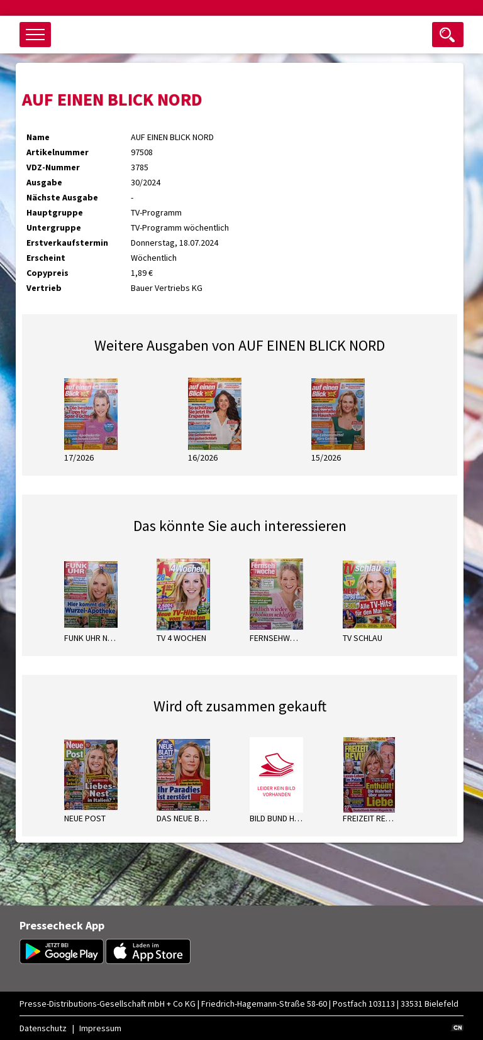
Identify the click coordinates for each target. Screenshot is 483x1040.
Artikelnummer (57, 152)
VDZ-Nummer (53, 167)
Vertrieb (44, 287)
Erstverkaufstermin (67, 242)
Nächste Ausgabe (62, 197)
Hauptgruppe (54, 212)
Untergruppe (53, 227)
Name (38, 137)
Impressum (100, 1028)
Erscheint (45, 257)
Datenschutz (43, 1028)
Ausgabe (44, 182)
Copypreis (47, 272)
